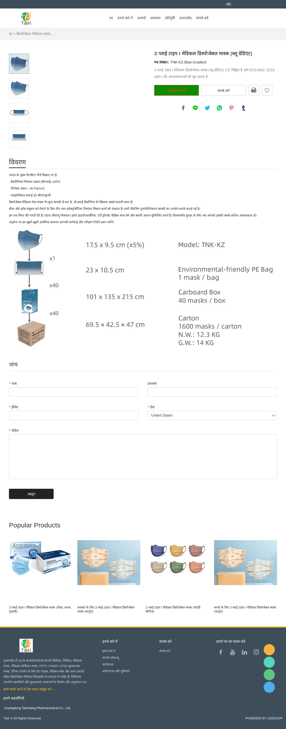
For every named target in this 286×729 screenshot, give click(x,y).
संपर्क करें (202, 18)
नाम (13, 383)
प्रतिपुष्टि (170, 18)
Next (19, 154)
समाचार (155, 18)
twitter (207, 108)
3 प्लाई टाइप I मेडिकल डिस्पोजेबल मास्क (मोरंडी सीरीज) (173, 609)
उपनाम (152, 383)
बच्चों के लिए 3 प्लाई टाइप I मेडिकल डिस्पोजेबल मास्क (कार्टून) (245, 609)
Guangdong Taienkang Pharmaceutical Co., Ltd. (37, 708)
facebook (183, 108)
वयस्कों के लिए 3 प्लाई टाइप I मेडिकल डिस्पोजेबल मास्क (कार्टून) (105, 609)
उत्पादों (141, 18)
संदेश (14, 430)
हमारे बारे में (125, 18)
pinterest (231, 108)
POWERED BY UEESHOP (264, 718)
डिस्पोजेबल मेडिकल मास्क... (35, 34)
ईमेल (13, 407)
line (195, 108)
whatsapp (219, 108)
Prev (19, 47)
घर (111, 18)
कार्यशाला (108, 664)
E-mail (269, 649)
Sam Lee (269, 662)
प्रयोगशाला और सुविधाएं (116, 671)
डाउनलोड (185, 18)
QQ (269, 687)
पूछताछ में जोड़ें (176, 90)
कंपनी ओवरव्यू (110, 657)
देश (151, 407)
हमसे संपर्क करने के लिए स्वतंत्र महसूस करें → (29, 689)
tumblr (243, 108)
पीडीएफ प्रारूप (253, 90)
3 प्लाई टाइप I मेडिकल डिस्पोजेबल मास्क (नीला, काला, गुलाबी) (40, 609)
